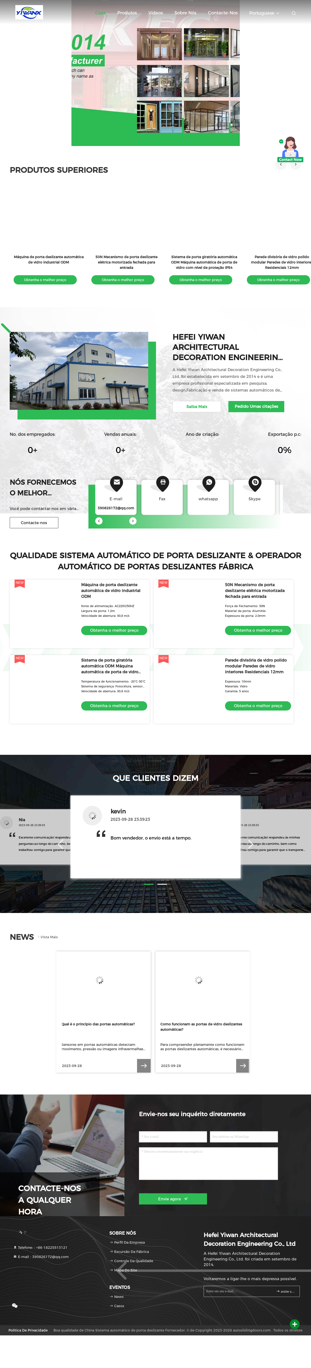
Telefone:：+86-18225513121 (40, 1247)
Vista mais (47, 937)
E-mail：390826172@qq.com (41, 1257)
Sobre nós (185, 13)
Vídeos (155, 13)
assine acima (286, 1291)
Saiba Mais (196, 406)
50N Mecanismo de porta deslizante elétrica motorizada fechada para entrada (126, 262)
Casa (100, 13)
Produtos (127, 13)
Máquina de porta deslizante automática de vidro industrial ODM (110, 591)
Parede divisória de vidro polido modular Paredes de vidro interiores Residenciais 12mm (256, 666)
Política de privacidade (28, 1330)
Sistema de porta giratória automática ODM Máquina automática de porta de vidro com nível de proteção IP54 (204, 262)
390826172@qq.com (116, 508)
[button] (280, 164)
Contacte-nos (223, 13)
